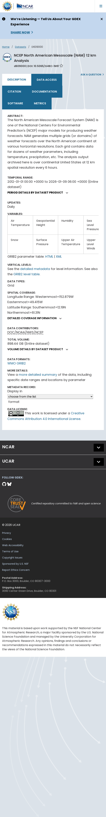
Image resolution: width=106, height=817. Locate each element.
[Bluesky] (9, 484)
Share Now (20, 32)
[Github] (4, 484)
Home (6, 47)
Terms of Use (10, 551)
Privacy (6, 533)
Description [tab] (16, 80)
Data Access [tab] (47, 80)
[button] (67, 193)
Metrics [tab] (40, 103)
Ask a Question (91, 74)
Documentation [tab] (44, 92)
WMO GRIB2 (16, 363)
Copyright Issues (12, 557)
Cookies (7, 539)
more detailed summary (38, 374)
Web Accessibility (12, 545)
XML (59, 256)
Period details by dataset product (39, 193)
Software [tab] (15, 103)
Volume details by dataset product (39, 349)
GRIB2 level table (26, 274)
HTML (49, 256)
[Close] (101, 19)
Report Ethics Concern (16, 570)
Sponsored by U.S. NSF (15, 564)
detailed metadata (35, 269)
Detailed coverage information (35, 318)
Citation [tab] (14, 92)
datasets (20, 47)
